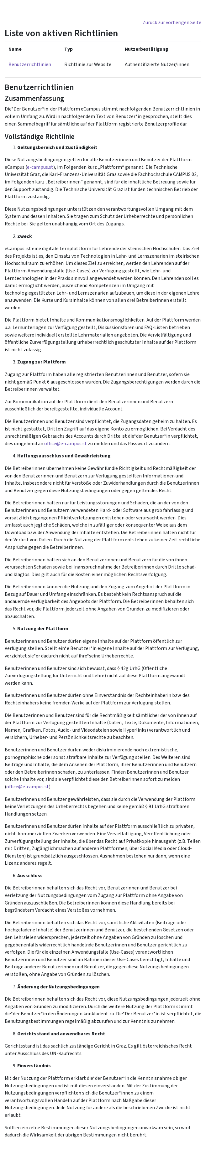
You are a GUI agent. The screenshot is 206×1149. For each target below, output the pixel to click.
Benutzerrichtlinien (29, 64)
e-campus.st (40, 167)
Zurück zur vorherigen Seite (172, 22)
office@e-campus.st (65, 443)
